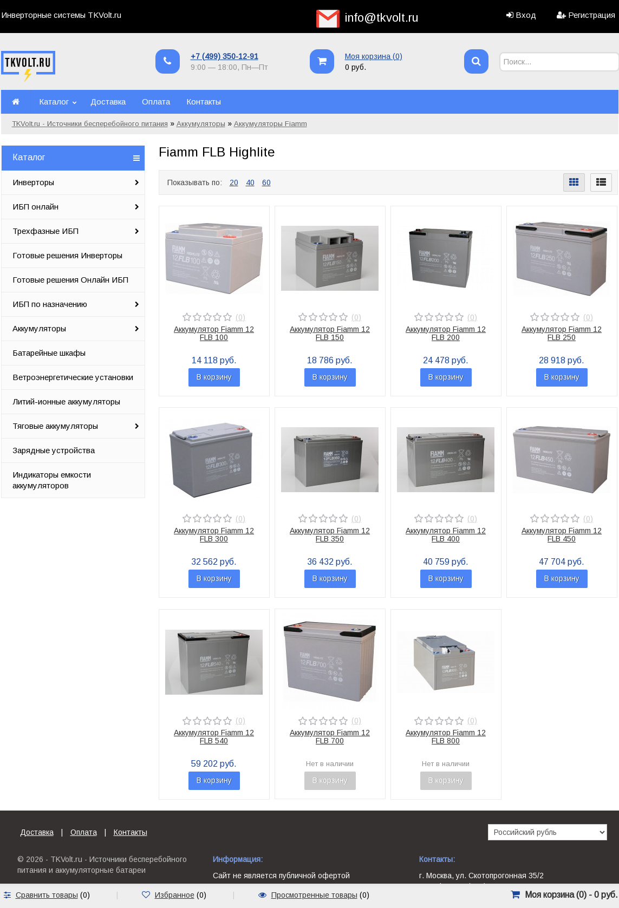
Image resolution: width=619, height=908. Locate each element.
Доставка (108, 101)
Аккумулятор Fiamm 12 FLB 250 (562, 333)
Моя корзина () (373, 56)
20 (234, 182)
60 (266, 182)
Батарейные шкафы (49, 352)
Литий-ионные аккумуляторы (66, 401)
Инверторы (33, 182)
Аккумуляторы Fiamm (270, 124)
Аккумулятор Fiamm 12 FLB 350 (330, 534)
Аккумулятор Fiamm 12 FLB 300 (214, 534)
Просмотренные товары (314, 895)
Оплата (156, 101)
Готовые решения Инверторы (67, 255)
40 (250, 182)
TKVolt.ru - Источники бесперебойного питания (90, 124)
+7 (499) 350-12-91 (224, 56)
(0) (240, 317)
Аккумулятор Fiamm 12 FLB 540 (214, 736)
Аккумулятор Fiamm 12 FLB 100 (214, 333)
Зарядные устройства (53, 450)
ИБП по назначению (49, 304)
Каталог (54, 101)
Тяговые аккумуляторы (55, 425)
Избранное (174, 895)
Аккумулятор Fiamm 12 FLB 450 (562, 534)
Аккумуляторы (201, 124)
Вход (526, 14)
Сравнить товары (47, 895)
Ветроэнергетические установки (72, 377)
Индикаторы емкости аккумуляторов (51, 480)
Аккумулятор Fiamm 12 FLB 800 (446, 736)
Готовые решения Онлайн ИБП (70, 279)
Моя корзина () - (571, 894)
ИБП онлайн (35, 206)
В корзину (214, 377)
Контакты (203, 101)
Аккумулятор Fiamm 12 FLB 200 (446, 333)
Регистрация (591, 14)
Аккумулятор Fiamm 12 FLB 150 (330, 333)
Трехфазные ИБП (45, 231)
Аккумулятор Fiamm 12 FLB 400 (446, 534)
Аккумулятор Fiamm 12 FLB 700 (330, 736)
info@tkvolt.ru (382, 17)
